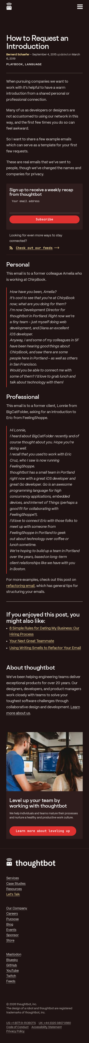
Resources (14, 889)
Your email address (25, 201)
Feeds (10, 981)
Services (12, 878)
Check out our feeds (31, 248)
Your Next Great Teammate (31, 641)
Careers (12, 913)
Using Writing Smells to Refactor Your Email (45, 648)
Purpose (12, 919)
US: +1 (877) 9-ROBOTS (21, 1023)
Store (10, 940)
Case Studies (16, 883)
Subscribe (44, 219)
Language (33, 64)
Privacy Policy (15, 1031)
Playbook (14, 64)
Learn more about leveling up (43, 831)
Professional (22, 396)
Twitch (11, 976)
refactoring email (20, 586)
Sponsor (12, 935)
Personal (17, 264)
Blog (9, 924)
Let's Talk (13, 894)
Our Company (16, 908)
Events (11, 929)
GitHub (11, 965)
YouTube (12, 970)
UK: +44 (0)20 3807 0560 (55, 1023)
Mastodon (13, 954)
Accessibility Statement (46, 1027)
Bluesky (12, 960)
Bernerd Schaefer (17, 54)
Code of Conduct (17, 1027)
